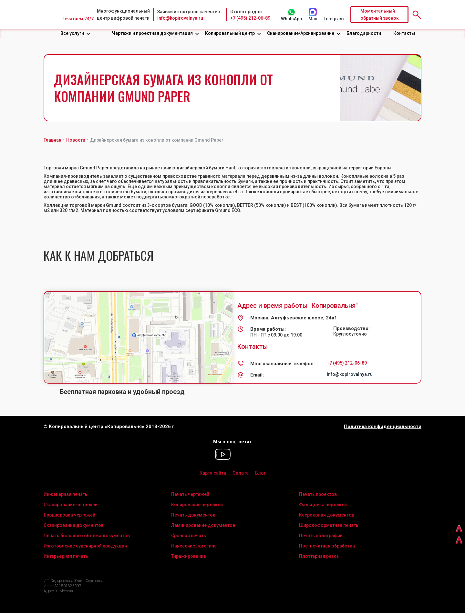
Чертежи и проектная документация (152, 33)
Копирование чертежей (197, 504)
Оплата (240, 473)
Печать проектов (318, 494)
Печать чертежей (190, 494)
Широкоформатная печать (328, 525)
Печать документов (193, 515)
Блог (260, 473)
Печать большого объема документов (87, 535)
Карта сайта (213, 473)
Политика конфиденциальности (382, 426)
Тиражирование (188, 556)
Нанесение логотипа (194, 545)
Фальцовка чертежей (323, 504)
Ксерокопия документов (326, 515)
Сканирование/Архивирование (300, 33)
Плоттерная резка (319, 556)
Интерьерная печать (66, 556)
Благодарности (363, 33)
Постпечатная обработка (327, 545)
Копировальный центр (230, 33)
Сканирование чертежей (71, 504)
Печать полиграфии (321, 535)
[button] (75, 33)
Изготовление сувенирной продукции (85, 545)
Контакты (404, 33)
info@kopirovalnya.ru (180, 18)
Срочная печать (188, 535)
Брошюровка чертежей (69, 515)
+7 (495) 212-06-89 (250, 18)
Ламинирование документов (203, 525)
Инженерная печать (66, 494)
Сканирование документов (74, 525)
